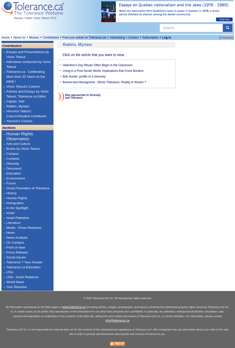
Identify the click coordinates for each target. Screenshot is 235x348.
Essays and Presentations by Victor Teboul (27, 54)
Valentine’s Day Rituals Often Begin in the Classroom (97, 65)
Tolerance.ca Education (23, 267)
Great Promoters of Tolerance (28, 188)
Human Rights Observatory (19, 136)
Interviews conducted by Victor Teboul (28, 64)
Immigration (15, 203)
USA (9, 272)
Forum (11, 183)
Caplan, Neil (15, 101)
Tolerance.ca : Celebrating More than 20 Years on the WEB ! (25, 76)
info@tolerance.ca (118, 320)
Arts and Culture (18, 144)
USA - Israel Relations (22, 277)
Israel (10, 213)
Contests (13, 158)
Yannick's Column (19, 121)
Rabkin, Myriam (17, 106)
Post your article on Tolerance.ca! (84, 37)
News (10, 232)
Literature (13, 223)
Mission (34, 37)
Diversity (12, 163)
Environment (15, 178)
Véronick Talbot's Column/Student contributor (26, 113)
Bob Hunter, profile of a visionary (84, 76)
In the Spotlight (17, 208)
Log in (166, 37)
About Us (19, 37)
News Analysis (17, 237)
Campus (12, 153)
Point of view (15, 247)
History (11, 193)
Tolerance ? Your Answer (24, 262)
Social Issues (16, 257)
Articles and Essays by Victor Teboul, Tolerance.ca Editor (27, 94)
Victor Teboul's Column (23, 86)
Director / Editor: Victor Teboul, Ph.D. (35, 18)
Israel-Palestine (17, 218)
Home (6, 37)
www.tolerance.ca (74, 307)
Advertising (117, 37)
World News (15, 282)
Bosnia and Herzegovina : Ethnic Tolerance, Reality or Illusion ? (104, 82)
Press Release (17, 252)
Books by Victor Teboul (23, 149)
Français (226, 37)
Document (14, 168)
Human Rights (16, 198)
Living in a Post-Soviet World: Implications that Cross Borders (103, 71)
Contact (133, 37)
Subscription (150, 37)
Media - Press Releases (23, 228)
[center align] (228, 28)
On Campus (15, 242)
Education (13, 173)
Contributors (51, 37)
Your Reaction (16, 287)
